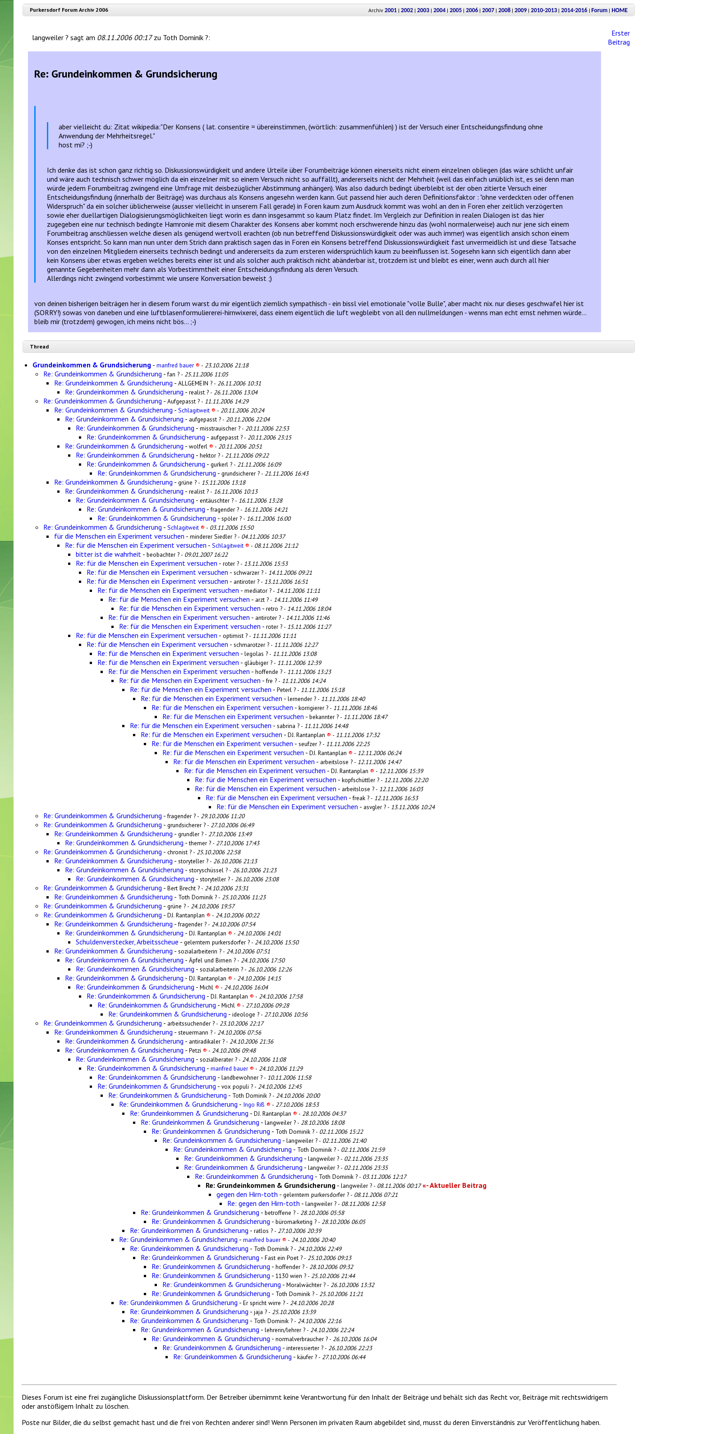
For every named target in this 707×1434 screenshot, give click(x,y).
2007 (488, 10)
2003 (423, 10)
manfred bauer (178, 365)
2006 (472, 10)
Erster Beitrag (619, 37)
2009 (520, 10)
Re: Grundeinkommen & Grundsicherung (102, 373)
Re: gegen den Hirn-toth (263, 1203)
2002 (407, 10)
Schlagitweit (197, 410)
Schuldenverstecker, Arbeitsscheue (127, 941)
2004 (439, 10)
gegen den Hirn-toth (247, 1194)
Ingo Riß (257, 1104)
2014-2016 (574, 10)
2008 (504, 10)
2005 (456, 10)
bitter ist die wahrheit (108, 554)
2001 (391, 10)
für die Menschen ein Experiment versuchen (119, 536)
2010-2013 (544, 10)
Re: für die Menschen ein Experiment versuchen (136, 545)
